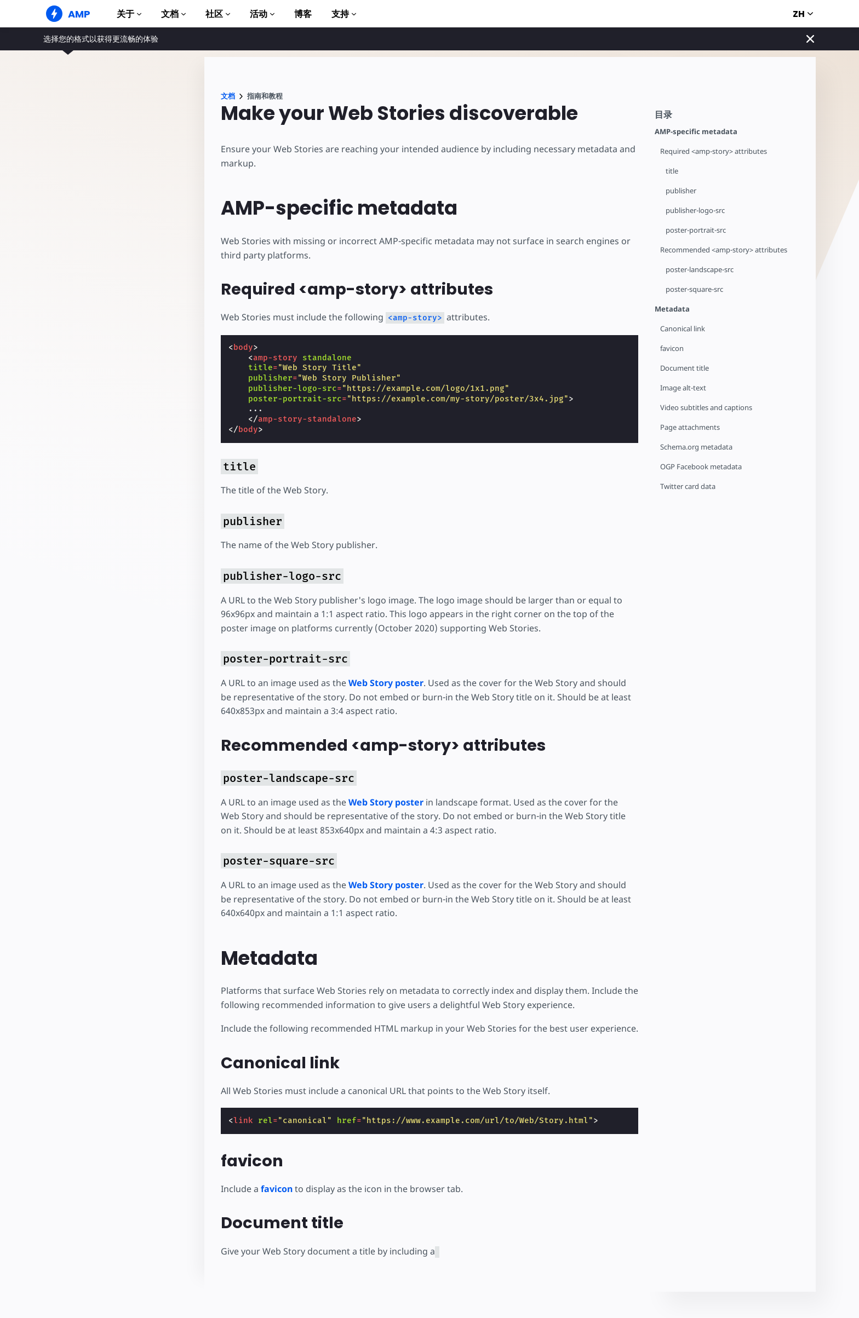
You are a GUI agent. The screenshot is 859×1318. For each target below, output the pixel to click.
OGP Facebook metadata (701, 466)
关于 (129, 14)
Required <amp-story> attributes (713, 151)
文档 (173, 14)
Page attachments (690, 427)
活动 (262, 14)
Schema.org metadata (696, 447)
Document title (684, 368)
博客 (303, 14)
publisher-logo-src (695, 210)
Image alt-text (683, 388)
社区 (217, 14)
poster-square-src (694, 289)
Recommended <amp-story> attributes (723, 250)
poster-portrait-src (696, 230)
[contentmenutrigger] (730, 117)
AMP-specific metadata (696, 131)
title (672, 171)
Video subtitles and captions (706, 407)
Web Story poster (385, 683)
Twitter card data (687, 486)
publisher (681, 190)
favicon (672, 348)
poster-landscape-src (700, 269)
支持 (343, 14)
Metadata (672, 309)
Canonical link (682, 328)
